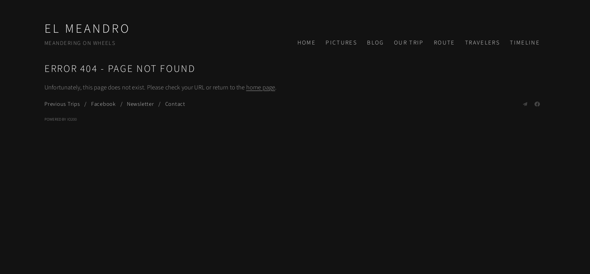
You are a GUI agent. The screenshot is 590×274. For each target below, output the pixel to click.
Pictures (341, 42)
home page (260, 87)
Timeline (525, 42)
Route (444, 42)
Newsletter (140, 104)
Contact (175, 104)
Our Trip (409, 42)
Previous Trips (62, 104)
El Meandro (87, 29)
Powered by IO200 (60, 119)
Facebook (103, 104)
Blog (375, 42)
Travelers (482, 42)
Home (306, 42)
